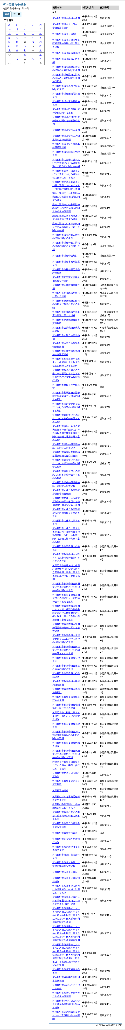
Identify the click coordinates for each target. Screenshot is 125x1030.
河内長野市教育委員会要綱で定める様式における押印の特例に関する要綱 (66, 754)
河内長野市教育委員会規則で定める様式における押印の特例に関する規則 (66, 587)
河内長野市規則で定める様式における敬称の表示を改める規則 (66, 418)
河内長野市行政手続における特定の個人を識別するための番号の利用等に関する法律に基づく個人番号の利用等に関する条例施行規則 (66, 933)
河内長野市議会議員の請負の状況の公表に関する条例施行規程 (66, 78)
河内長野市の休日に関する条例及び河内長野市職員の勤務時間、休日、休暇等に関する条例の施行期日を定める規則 (66, 535)
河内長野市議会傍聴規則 (64, 255)
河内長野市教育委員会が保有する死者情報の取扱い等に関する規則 (66, 557)
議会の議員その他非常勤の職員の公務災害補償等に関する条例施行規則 (66, 208)
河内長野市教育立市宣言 (64, 833)
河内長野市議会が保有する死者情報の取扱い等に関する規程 (66, 43)
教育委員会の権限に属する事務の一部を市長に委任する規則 (66, 716)
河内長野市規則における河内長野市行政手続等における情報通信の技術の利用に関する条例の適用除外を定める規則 (66, 433)
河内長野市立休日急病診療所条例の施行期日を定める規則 (66, 512)
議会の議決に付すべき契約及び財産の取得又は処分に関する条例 (66, 227)
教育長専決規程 (60, 790)
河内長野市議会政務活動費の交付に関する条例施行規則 (66, 120)
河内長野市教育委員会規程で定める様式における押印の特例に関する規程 (66, 638)
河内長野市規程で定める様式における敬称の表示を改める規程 (66, 474)
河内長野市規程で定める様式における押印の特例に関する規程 (66, 463)
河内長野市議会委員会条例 (66, 18)
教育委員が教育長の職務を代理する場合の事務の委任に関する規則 (66, 765)
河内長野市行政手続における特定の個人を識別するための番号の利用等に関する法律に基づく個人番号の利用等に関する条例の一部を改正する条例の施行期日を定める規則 (66, 954)
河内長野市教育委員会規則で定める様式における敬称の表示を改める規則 (66, 598)
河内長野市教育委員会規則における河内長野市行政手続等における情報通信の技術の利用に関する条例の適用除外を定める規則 (66, 613)
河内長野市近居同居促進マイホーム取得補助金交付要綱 (66, 1015)
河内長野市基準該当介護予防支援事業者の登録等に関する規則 (66, 396)
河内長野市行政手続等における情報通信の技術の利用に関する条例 (66, 889)
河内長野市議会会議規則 (64, 34)
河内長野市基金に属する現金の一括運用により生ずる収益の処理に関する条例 (66, 362)
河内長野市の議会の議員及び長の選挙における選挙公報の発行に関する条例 (66, 174)
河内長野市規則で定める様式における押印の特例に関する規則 (66, 407)
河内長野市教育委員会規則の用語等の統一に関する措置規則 (66, 627)
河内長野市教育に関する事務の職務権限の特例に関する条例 (66, 815)
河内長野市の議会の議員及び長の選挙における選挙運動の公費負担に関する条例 (66, 163)
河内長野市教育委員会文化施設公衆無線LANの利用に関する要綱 (66, 735)
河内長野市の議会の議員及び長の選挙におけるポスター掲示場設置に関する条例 (66, 185)
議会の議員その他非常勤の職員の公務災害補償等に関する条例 (66, 196)
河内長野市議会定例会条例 (66, 130)
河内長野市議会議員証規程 (66, 53)
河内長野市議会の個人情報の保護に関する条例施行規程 (66, 246)
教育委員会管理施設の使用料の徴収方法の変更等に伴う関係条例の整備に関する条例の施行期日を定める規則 (66, 572)
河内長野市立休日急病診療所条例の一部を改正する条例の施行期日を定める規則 (66, 501)
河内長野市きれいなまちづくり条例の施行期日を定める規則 (66, 1004)
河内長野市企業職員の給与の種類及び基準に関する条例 (66, 304)
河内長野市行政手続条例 (64, 872)
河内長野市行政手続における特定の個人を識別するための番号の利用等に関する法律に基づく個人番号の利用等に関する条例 (66, 915)
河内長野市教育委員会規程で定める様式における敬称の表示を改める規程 (66, 650)
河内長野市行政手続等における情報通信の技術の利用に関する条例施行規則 (66, 900)
